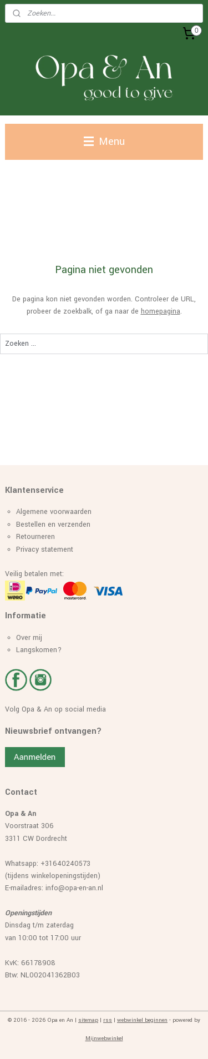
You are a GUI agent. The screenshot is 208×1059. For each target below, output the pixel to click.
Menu (104, 141)
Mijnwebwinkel (104, 1038)
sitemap (88, 1020)
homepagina (160, 312)
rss (107, 1020)
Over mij (29, 638)
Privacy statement (44, 549)
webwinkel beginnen (142, 1020)
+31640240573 (65, 864)
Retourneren (35, 537)
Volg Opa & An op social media (55, 709)
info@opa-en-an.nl (74, 888)
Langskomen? (39, 650)
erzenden (75, 525)
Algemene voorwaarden (54, 512)
